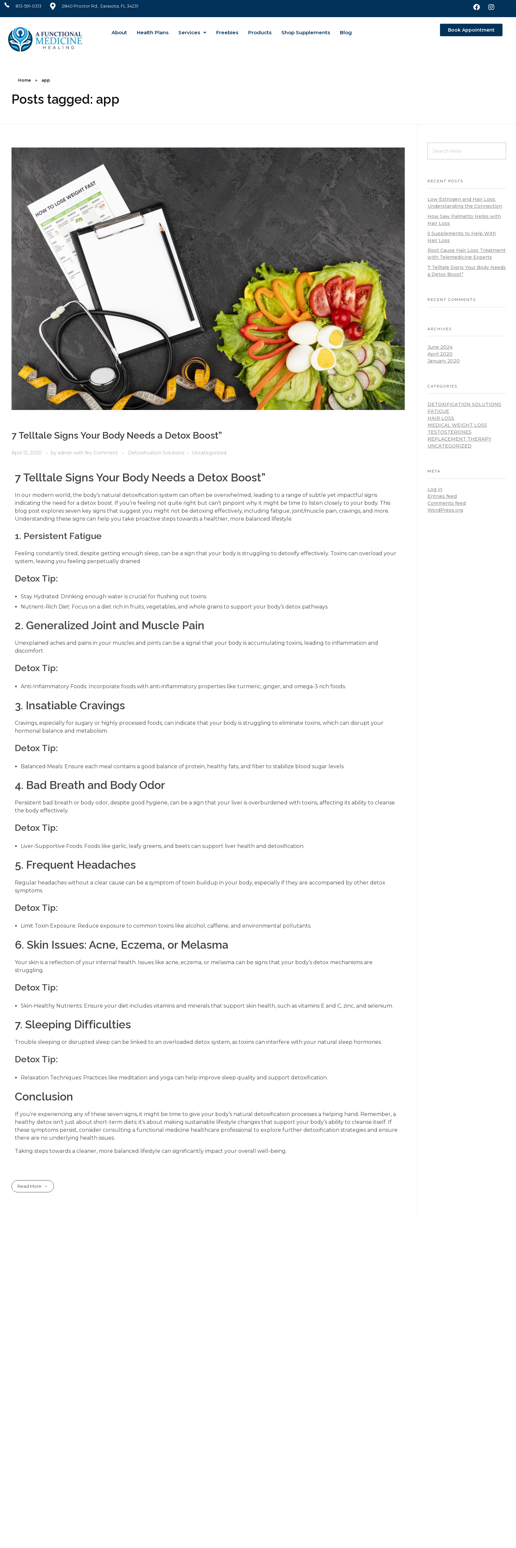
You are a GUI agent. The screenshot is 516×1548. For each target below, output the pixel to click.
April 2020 (439, 354)
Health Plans (152, 32)
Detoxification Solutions (156, 453)
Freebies (227, 32)
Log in (434, 489)
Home (24, 80)
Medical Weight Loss (457, 425)
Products (259, 32)
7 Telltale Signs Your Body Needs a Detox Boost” (117, 435)
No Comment (101, 453)
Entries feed (442, 496)
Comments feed (446, 503)
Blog (346, 32)
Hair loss (440, 418)
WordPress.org (445, 510)
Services (192, 32)
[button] (192, 32)
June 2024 (439, 347)
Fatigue (438, 411)
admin (66, 453)
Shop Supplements (305, 32)
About (119, 32)
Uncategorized (209, 453)
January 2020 (443, 361)
